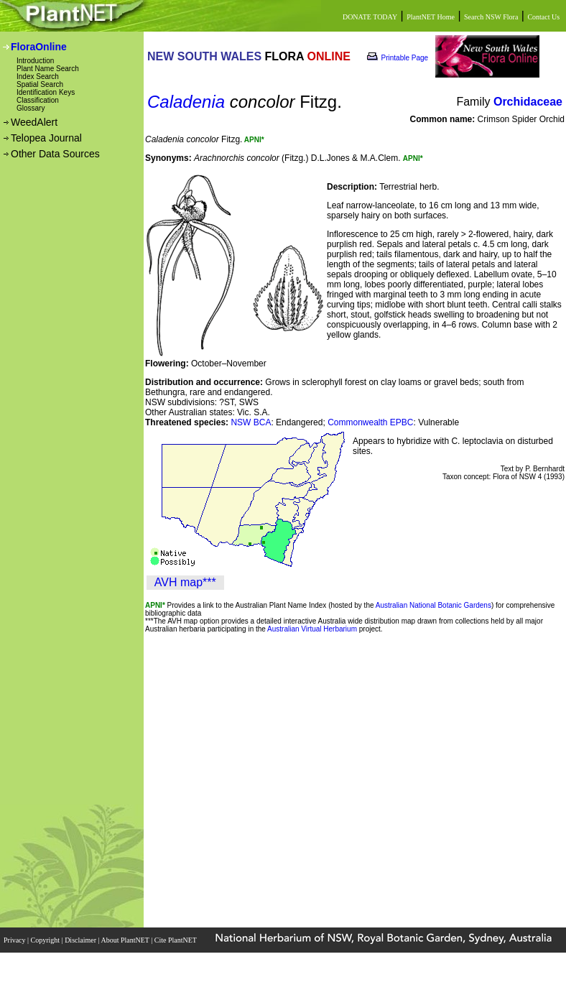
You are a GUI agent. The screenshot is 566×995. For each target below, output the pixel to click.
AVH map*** (185, 582)
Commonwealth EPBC (370, 422)
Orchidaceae (527, 102)
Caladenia (186, 101)
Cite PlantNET (176, 940)
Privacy (15, 940)
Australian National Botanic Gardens (433, 605)
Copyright (46, 940)
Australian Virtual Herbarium (312, 629)
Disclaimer (81, 940)
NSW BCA (251, 422)
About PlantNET (126, 940)
